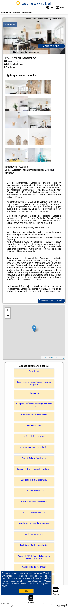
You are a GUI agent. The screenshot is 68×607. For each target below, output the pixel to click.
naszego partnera (51, 291)
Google (47, 573)
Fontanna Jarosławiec (33, 490)
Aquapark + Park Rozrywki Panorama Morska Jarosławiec (34, 557)
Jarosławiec (9, 24)
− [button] (8, 315)
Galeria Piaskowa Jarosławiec (34, 501)
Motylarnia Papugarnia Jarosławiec (34, 523)
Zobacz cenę (51, 46)
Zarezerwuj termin (51, 300)
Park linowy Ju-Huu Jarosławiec (34, 545)
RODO (4, 586)
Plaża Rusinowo (34, 425)
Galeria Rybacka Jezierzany (34, 567)
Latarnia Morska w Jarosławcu (34, 480)
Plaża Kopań (34, 371)
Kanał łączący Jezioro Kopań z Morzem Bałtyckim (34, 383)
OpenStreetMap (57, 358)
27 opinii (49, 169)
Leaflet (44, 358)
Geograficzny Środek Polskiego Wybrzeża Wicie (34, 405)
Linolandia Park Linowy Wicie (34, 414)
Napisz (64, 605)
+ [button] (8, 310)
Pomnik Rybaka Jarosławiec (34, 458)
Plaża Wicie (34, 393)
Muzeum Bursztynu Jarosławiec (34, 447)
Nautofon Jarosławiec (33, 534)
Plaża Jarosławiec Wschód (34, 512)
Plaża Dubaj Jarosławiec (34, 436)
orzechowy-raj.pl (34, 3)
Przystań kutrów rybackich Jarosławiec (34, 469)
